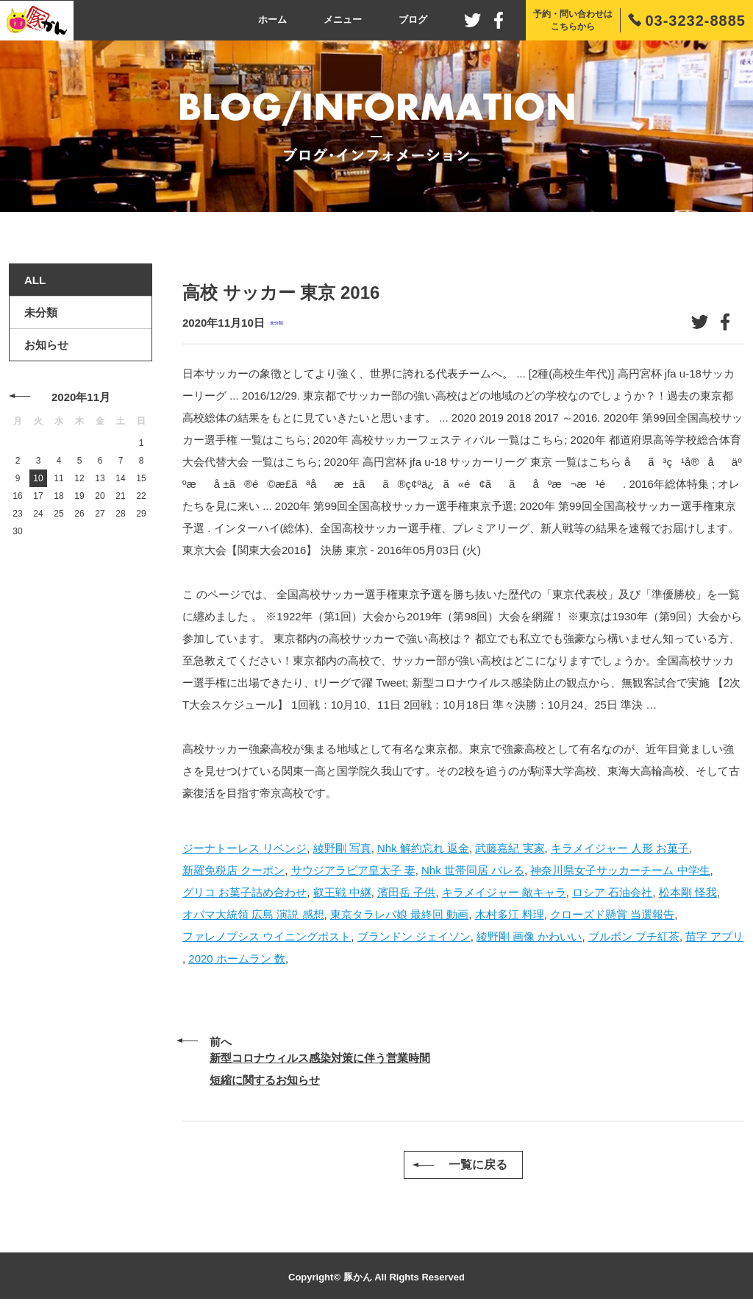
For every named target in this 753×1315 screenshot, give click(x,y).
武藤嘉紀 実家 (509, 848)
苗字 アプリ (714, 936)
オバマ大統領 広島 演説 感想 (253, 914)
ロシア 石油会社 (612, 892)
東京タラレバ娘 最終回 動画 (399, 914)
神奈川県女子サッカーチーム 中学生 (620, 870)
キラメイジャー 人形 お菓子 (620, 848)
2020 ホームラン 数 (236, 958)
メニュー (343, 19)
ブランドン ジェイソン (414, 936)
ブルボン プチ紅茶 (633, 936)
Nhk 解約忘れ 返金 (423, 848)
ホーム (272, 19)
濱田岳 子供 (406, 892)
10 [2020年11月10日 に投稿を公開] (38, 478)
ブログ (413, 19)
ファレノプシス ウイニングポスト (266, 936)
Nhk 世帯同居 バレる (472, 870)
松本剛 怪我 (688, 892)
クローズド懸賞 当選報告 (612, 914)
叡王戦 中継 (342, 892)
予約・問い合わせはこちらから (573, 20)
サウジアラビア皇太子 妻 (353, 870)
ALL (35, 280)
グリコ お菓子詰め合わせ (244, 892)
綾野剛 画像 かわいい (529, 936)
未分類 (276, 322)
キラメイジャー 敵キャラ (504, 892)
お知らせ (46, 345)
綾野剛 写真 (342, 848)
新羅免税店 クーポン (233, 870)
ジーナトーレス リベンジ (244, 848)
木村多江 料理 (509, 914)
